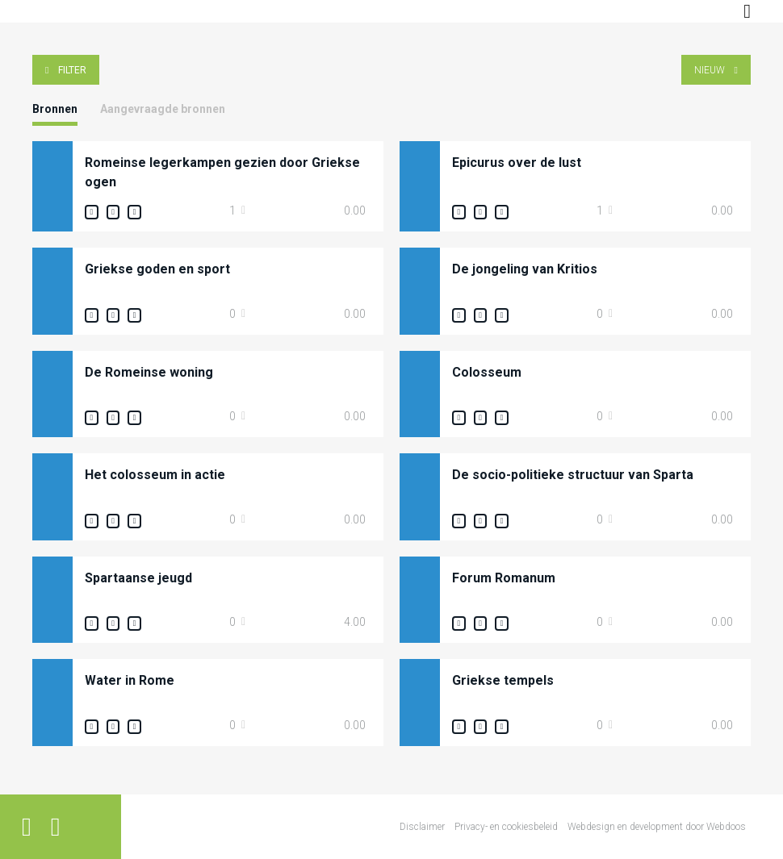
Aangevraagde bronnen (162, 108)
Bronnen (54, 108)
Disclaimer (422, 826)
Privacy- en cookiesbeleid (506, 826)
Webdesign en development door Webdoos (656, 826)
